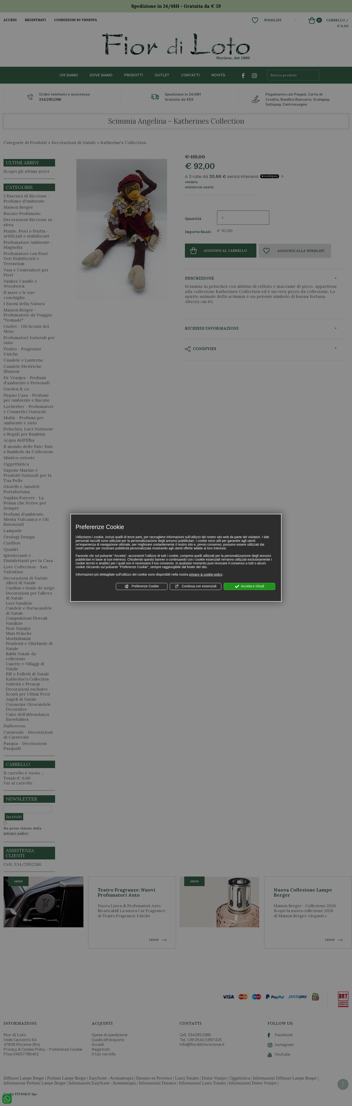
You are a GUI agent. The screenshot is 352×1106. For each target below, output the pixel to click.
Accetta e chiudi (249, 586)
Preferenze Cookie (142, 586)
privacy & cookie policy (205, 574)
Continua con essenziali (196, 586)
